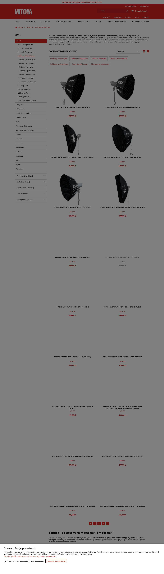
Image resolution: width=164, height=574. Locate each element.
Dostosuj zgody (37, 561)
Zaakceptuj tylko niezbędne (16, 561)
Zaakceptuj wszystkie (56, 561)
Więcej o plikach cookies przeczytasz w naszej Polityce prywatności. (30, 556)
